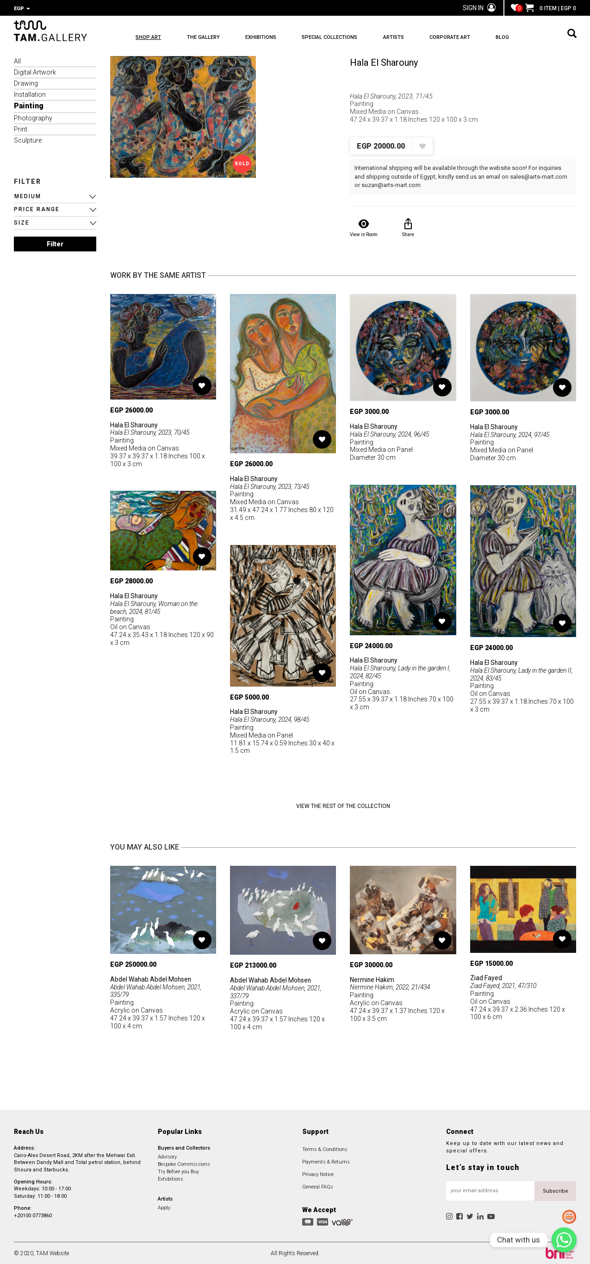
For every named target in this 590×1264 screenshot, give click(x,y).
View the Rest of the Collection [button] (343, 805)
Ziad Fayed (486, 977)
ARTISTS (401, 37)
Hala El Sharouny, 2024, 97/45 (511, 434)
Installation (30, 93)
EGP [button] (22, 9)
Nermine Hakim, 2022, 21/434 (392, 986)
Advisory (167, 1155)
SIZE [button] (22, 222)
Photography (33, 117)
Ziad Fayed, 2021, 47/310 (505, 985)
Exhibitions (170, 1178)
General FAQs (317, 1186)
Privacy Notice (318, 1173)
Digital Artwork (35, 71)
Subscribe (555, 1190)
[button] (55, 195)
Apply (164, 1206)
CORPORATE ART (460, 37)
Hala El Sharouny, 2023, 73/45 (271, 485)
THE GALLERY (205, 37)
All (17, 60)
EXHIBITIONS (264, 37)
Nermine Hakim (372, 978)
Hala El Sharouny (384, 61)
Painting (28, 104)
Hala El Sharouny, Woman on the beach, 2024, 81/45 (154, 606)
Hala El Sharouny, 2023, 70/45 (151, 431)
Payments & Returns (326, 1161)
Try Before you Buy (178, 1170)
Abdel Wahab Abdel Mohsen (151, 978)
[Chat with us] (564, 1239)
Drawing (26, 82)
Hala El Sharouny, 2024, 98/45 (271, 718)
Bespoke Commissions (184, 1163)
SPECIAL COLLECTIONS (336, 37)
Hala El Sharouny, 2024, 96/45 (391, 433)
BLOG (515, 37)
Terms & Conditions (325, 1148)
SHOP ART (148, 37)
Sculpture (28, 139)
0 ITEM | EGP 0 (550, 8)
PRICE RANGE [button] (37, 208)
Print (20, 128)
